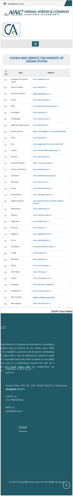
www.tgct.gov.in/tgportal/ (43, 284)
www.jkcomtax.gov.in (41, 169)
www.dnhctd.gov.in (41, 125)
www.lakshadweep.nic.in (43, 194)
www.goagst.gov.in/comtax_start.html (48, 144)
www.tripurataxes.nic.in (42, 278)
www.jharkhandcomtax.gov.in (44, 175)
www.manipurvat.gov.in (42, 215)
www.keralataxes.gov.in (42, 188)
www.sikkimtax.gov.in (42, 265)
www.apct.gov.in (39, 87)
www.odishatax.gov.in (41, 240)
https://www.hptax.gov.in (43, 163)
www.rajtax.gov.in (40, 259)
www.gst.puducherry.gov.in (44, 246)
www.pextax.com (40, 253)
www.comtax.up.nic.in (44, 297)
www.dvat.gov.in (40, 138)
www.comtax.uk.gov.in (42, 291)
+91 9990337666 (14, 378)
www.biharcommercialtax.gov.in (45, 106)
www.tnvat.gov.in (40, 272)
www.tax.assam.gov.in (42, 100)
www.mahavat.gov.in (41, 209)
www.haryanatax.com (41, 157)
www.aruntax (39, 93)
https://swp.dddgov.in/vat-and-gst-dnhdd (49, 131)
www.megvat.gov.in (41, 221)
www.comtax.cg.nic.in (41, 119)
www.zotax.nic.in (40, 227)
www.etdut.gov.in (40, 112)
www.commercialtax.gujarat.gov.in (46, 150)
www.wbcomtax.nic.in (41, 303)
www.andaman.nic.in (41, 79)
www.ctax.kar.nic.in (41, 182)
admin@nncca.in (14, 389)
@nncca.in (18, 3)
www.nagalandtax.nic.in (42, 234)
